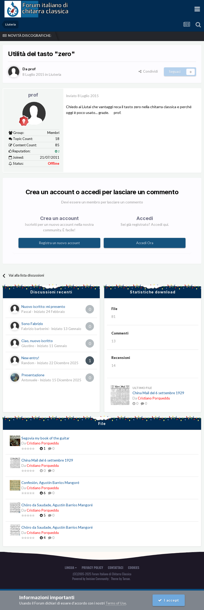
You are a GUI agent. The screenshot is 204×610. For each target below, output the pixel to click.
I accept (168, 600)
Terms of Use (116, 603)
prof (33, 95)
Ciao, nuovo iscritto (37, 341)
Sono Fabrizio (32, 324)
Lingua (71, 567)
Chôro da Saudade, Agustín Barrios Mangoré (57, 505)
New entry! (30, 358)
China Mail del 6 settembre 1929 (158, 393)
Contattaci (115, 567)
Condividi (148, 71)
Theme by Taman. (120, 578)
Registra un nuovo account (59, 243)
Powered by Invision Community (90, 578)
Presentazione (32, 375)
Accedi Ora (144, 243)
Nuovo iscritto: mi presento (43, 306)
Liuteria (55, 74)
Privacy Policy (92, 567)
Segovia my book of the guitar (45, 438)
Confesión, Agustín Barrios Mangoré (50, 483)
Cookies (133, 567)
